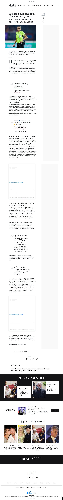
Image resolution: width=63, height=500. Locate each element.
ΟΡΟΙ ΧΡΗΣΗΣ (22, 487)
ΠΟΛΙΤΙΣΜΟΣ (38, 5)
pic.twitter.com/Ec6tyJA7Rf (20, 127)
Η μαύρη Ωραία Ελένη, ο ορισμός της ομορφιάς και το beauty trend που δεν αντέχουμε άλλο (37, 408)
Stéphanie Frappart (17, 351)
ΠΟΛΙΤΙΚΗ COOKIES (44, 487)
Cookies (62, 498)
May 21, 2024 (24, 131)
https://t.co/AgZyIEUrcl (19, 126)
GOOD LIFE (48, 5)
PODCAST (10, 410)
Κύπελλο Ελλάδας (25, 351)
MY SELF (43, 5)
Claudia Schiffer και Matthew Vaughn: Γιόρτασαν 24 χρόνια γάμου (24, 447)
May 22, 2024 (17, 91)
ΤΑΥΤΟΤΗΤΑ (17, 487)
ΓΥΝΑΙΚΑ (31, 10)
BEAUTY (29, 5)
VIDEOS (52, 5)
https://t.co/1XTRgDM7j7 (19, 88)
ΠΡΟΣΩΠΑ (20, 5)
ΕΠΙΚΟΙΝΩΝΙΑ (27, 487)
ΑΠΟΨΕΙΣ (33, 5)
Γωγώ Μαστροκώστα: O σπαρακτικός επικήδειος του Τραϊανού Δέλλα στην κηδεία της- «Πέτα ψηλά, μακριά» (52, 387)
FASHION (24, 5)
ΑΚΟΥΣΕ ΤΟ (55, 410)
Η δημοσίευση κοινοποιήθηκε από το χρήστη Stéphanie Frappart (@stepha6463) (22, 197)
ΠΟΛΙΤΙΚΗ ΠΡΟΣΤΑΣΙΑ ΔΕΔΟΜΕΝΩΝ (36, 487)
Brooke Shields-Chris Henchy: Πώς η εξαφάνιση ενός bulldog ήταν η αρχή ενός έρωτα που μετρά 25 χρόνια (10, 448)
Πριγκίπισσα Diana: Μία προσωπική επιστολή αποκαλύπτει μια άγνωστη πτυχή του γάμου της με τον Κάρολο (23, 392)
